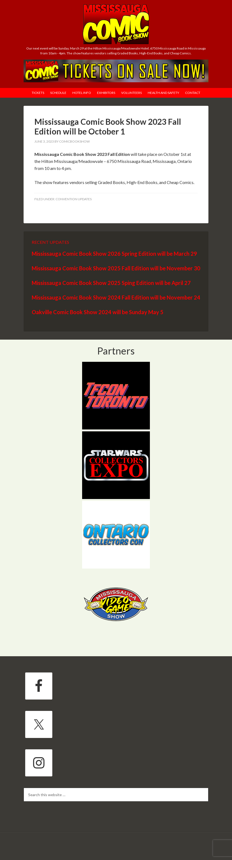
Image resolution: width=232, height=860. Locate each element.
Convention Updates (74, 199)
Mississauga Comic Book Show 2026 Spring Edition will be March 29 (114, 253)
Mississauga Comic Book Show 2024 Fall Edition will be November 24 (116, 297)
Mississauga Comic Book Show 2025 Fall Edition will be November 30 (116, 268)
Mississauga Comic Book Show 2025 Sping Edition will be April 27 (111, 283)
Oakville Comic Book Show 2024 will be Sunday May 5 (97, 312)
